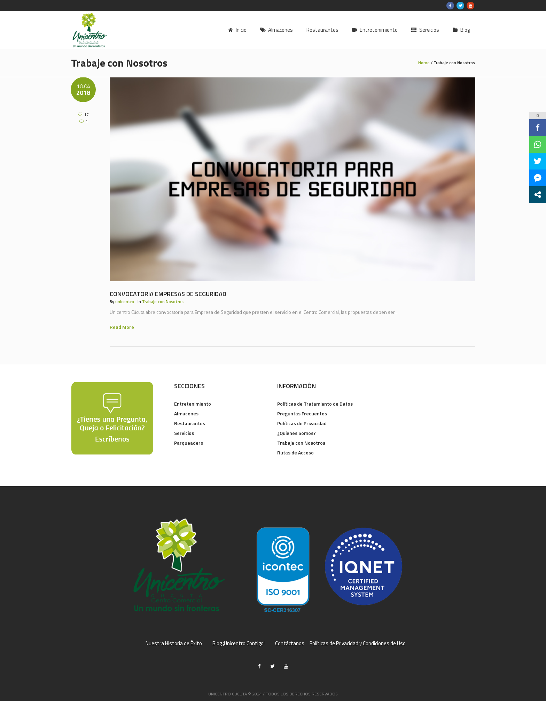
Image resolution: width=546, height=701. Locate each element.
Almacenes (186, 413)
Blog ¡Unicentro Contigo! (238, 643)
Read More (122, 327)
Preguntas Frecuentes (302, 413)
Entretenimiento (192, 403)
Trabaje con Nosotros (163, 301)
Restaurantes (189, 423)
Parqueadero (188, 442)
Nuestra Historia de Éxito (174, 643)
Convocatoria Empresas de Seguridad (168, 294)
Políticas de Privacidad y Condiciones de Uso (358, 643)
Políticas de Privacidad (302, 423)
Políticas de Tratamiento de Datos (315, 403)
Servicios (184, 433)
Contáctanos (289, 643)
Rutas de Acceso (295, 452)
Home (424, 62)
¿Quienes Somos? (296, 433)
